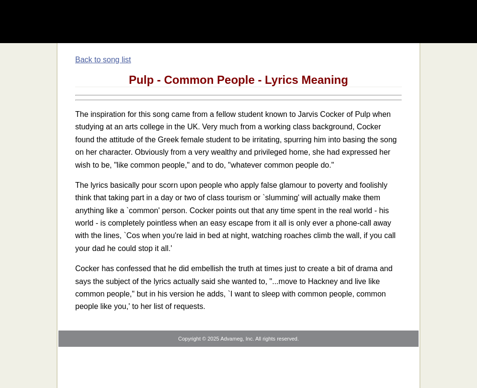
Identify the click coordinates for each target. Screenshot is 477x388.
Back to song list (103, 60)
